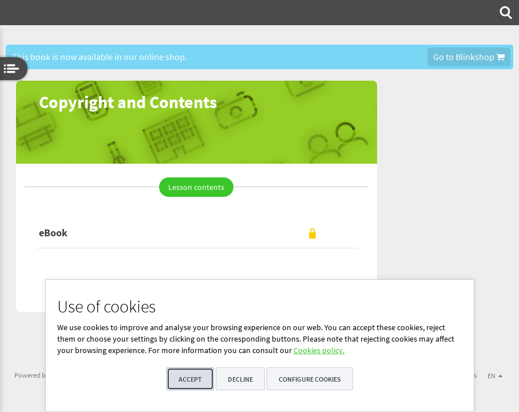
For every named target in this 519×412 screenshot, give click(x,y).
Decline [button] (240, 379)
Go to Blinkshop (469, 56)
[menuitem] (504, 12)
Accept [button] (190, 379)
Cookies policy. (319, 350)
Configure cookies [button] (310, 379)
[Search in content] (504, 12)
